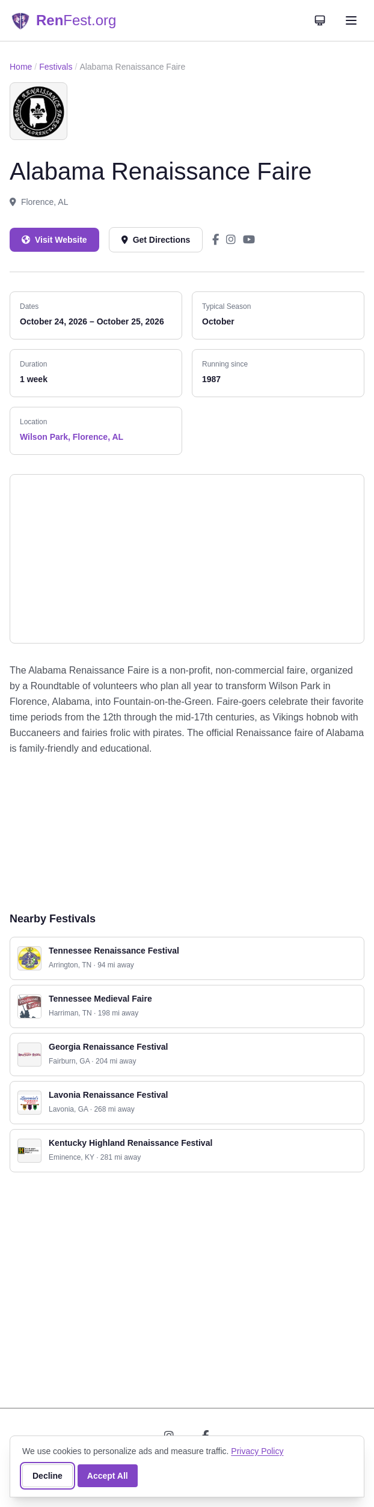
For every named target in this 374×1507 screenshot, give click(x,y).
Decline (47, 1476)
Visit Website (54, 240)
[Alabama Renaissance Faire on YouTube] (249, 239)
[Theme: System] (320, 20)
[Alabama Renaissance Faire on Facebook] (215, 239)
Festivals (55, 67)
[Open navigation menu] (351, 20)
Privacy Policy (257, 1451)
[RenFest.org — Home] (63, 20)
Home (21, 67)
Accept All (107, 1476)
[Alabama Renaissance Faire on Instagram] (231, 239)
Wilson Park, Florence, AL (71, 437)
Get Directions (156, 240)
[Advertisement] (187, 833)
